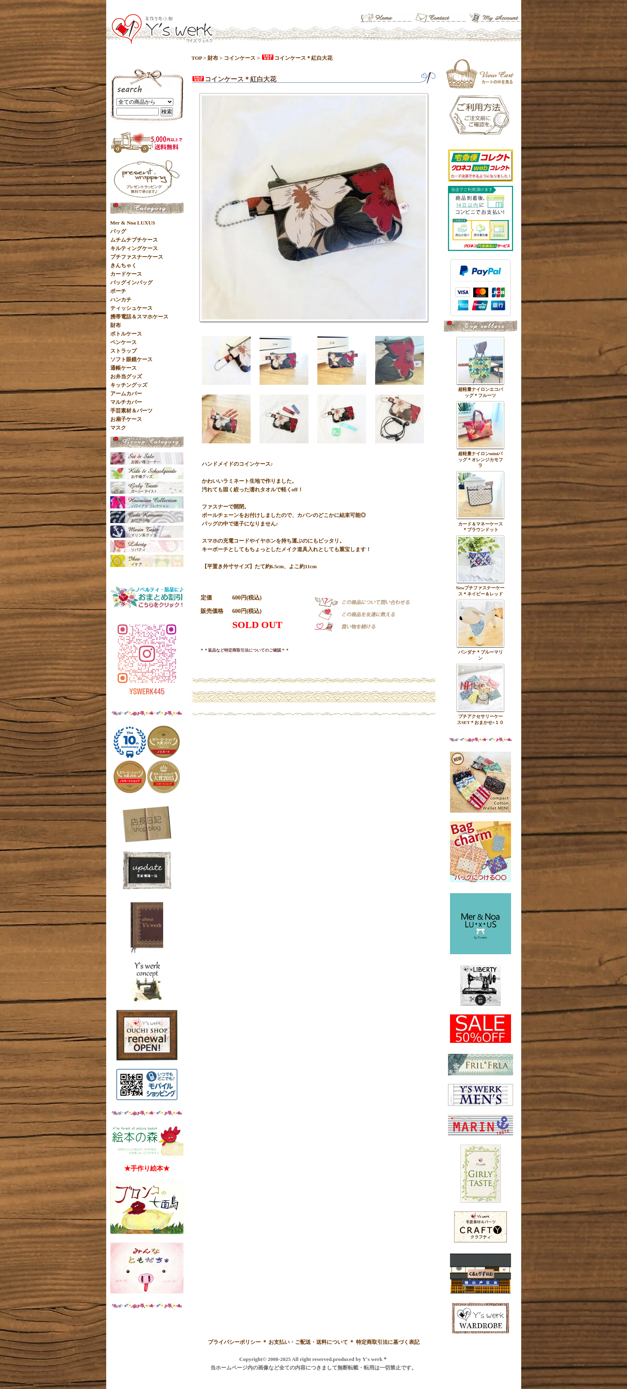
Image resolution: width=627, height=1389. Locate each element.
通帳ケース (123, 368)
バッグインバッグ (131, 282)
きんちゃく (123, 265)
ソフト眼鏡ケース (131, 359)
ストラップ (123, 351)
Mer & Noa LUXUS (132, 223)
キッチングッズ (128, 385)
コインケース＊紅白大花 (296, 58)
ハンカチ (120, 300)
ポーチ (118, 291)
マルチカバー (126, 402)
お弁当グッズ (126, 376)
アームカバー (126, 393)
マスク (118, 428)
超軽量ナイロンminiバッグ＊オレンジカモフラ (480, 459)
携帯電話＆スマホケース (139, 317)
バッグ (118, 231)
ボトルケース (126, 334)
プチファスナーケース (136, 257)
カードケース (126, 274)
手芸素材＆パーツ (131, 411)
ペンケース (123, 342)
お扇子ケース (126, 419)
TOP (197, 58)
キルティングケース (134, 248)
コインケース (240, 58)
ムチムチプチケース (134, 240)
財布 (213, 58)
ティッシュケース (131, 308)
